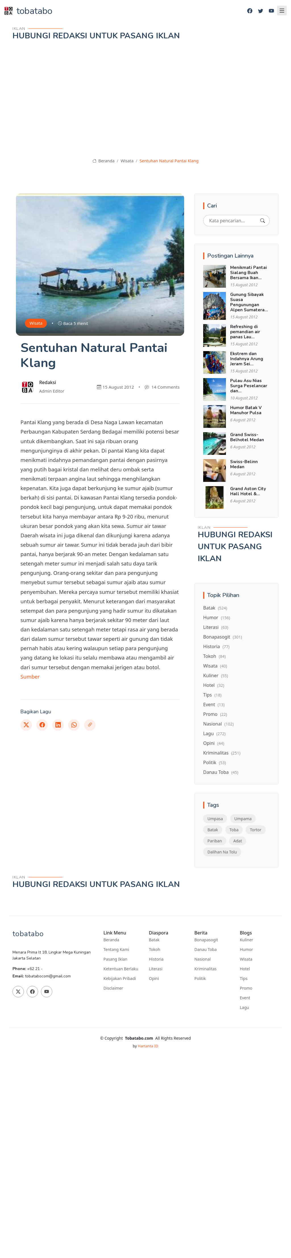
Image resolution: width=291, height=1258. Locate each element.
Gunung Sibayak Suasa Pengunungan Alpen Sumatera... (249, 302)
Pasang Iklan (115, 959)
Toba (234, 829)
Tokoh (214, 656)
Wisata (126, 160)
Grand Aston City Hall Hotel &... (248, 491)
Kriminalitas (221, 753)
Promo (215, 714)
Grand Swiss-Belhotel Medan (247, 437)
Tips (212, 695)
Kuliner (215, 675)
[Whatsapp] (74, 725)
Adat (237, 840)
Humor (216, 617)
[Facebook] (250, 11)
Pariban (214, 840)
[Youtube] (271, 11)
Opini (213, 743)
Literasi (215, 627)
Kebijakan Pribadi (119, 979)
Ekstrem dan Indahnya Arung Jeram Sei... (246, 359)
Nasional (218, 724)
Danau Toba (220, 772)
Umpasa (215, 818)
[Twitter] (260, 11)
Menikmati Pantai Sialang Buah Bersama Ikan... (248, 273)
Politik (214, 762)
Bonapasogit (222, 637)
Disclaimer (113, 988)
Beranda (103, 160)
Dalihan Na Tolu (222, 852)
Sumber (30, 676)
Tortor (255, 829)
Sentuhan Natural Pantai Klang (169, 160)
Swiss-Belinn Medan (244, 464)
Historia (216, 646)
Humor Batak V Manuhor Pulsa (246, 410)
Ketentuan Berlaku (120, 969)
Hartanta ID (148, 1045)
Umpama (243, 818)
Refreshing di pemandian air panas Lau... (245, 332)
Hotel (213, 685)
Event (214, 704)
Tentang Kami (116, 950)
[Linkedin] (58, 725)
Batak (215, 608)
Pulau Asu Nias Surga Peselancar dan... (248, 386)
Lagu (214, 733)
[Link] (89, 725)
